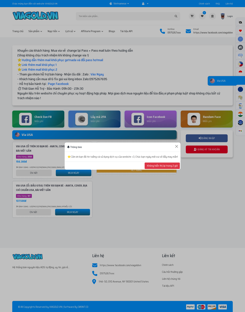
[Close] (176, 146)
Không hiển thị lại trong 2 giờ (162, 166)
